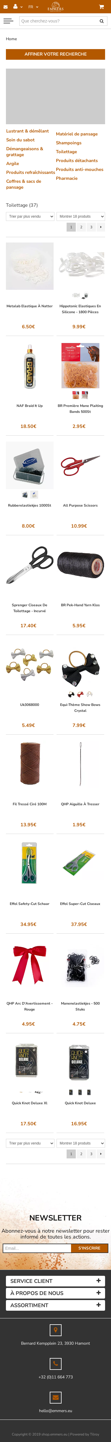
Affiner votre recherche (56, 54)
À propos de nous (36, 1293)
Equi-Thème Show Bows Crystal (80, 707)
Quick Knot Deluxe (80, 1103)
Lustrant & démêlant (27, 131)
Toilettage (66, 152)
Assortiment (29, 1305)
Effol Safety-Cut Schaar (29, 903)
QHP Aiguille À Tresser (80, 804)
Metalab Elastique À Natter (30, 306)
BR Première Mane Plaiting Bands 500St (80, 408)
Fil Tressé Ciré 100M (29, 804)
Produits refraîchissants (30, 172)
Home (11, 39)
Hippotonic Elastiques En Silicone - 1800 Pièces (80, 309)
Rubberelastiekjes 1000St (29, 505)
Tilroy (94, 1434)
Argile (12, 163)
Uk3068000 (29, 704)
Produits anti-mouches (79, 169)
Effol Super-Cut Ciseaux (80, 903)
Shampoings (68, 143)
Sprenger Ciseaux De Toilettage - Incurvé (29, 608)
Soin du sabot (20, 140)
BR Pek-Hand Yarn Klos (80, 605)
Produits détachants (77, 161)
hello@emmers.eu (55, 1411)
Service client (31, 1281)
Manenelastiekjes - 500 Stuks (80, 1006)
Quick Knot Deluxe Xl (29, 1103)
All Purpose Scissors (80, 505)
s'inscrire (89, 1248)
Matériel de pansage (77, 134)
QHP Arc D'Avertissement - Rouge (30, 1006)
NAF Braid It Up (30, 405)
